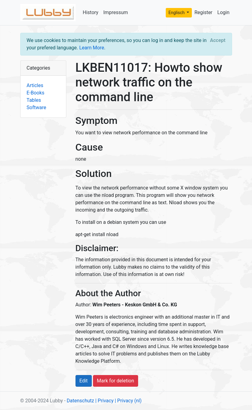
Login (223, 12)
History (91, 12)
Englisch (177, 12)
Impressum (115, 12)
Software (36, 107)
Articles (35, 85)
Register (203, 12)
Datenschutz (80, 401)
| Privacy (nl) (128, 401)
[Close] (217, 40)
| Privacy (104, 401)
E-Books (36, 93)
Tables (34, 100)
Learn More (91, 48)
